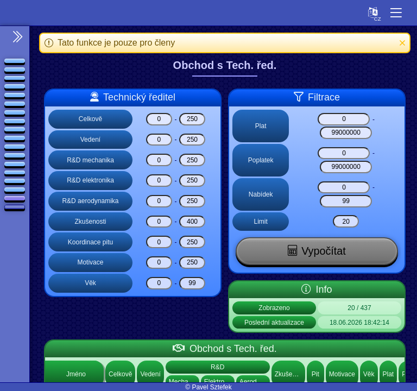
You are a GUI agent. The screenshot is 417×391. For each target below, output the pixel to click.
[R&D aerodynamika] (159, 201)
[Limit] (346, 221)
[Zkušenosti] (159, 222)
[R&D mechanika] (159, 160)
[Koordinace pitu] (159, 242)
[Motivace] (159, 262)
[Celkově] (159, 119)
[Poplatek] (344, 153)
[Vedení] (159, 140)
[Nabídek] (344, 187)
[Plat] (344, 119)
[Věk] (159, 283)
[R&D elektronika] (159, 180)
